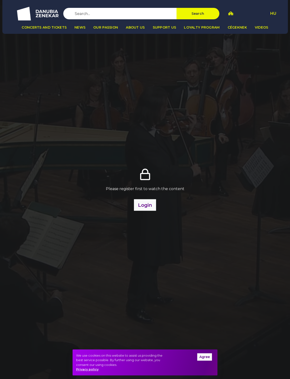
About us (135, 27)
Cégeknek (237, 27)
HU (273, 13)
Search (198, 13)
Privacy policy (87, 369)
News (79, 27)
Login (145, 205)
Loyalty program (202, 27)
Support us (164, 27)
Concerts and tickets (44, 27)
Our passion (105, 27)
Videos (261, 27)
